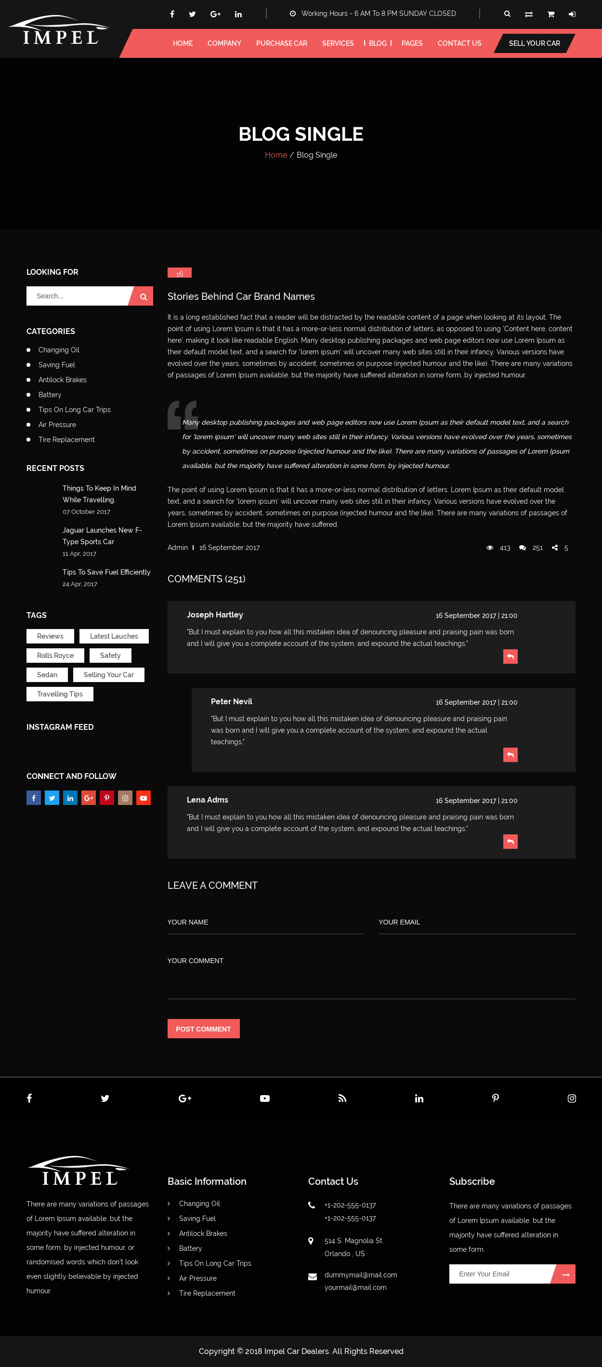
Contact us (460, 43)
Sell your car (534, 43)
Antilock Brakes (63, 380)
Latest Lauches (114, 636)
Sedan (47, 675)
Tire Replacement (67, 439)
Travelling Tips (60, 694)
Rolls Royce (55, 655)
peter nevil (231, 701)
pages (412, 43)
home (183, 43)
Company (224, 43)
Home (276, 155)
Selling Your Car (109, 675)
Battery (50, 395)
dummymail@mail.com (361, 1275)
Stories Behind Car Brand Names (241, 296)
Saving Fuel (57, 365)
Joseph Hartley (215, 614)
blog (378, 43)
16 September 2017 (229, 547)
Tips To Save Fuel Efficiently (107, 572)
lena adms (207, 799)
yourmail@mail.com (356, 1287)
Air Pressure (57, 425)
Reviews (50, 636)
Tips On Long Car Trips (75, 410)
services (338, 43)
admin (178, 547)
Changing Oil (59, 350)
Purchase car (281, 43)
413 (498, 547)
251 (531, 547)
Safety (110, 655)
